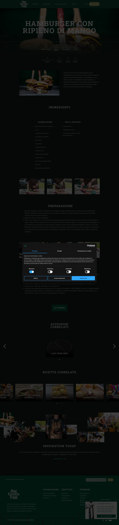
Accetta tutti (83, 278)
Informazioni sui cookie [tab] (84, 251)
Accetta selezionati (59, 278)
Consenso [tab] (34, 251)
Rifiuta (36, 278)
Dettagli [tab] (59, 251)
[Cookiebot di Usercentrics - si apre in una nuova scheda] (87, 246)
